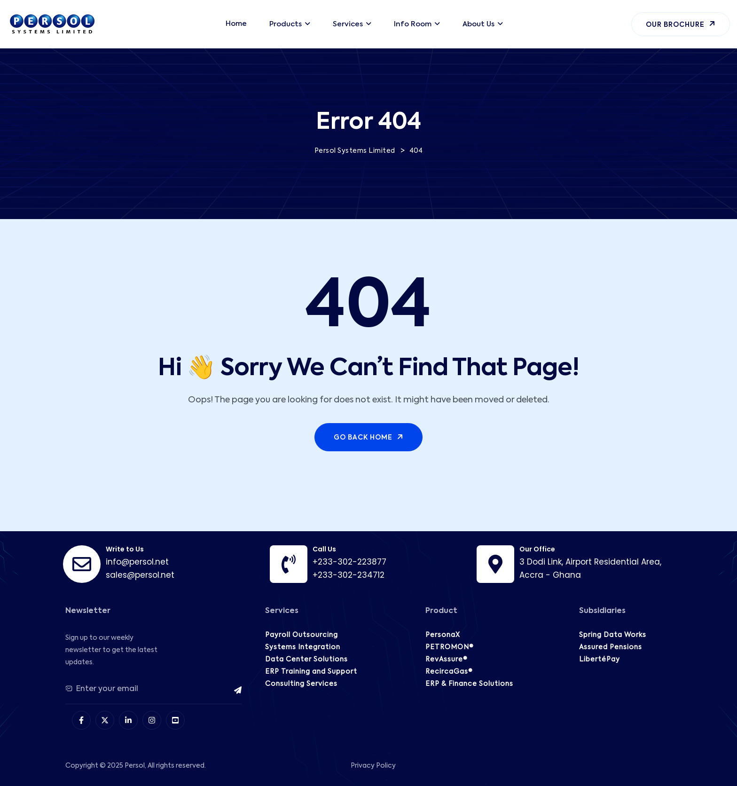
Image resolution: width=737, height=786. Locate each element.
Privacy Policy (373, 765)
